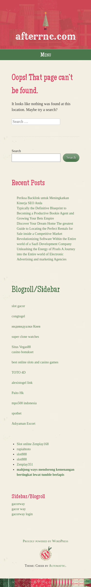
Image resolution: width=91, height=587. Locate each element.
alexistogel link (22, 383)
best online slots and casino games (35, 362)
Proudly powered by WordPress (45, 541)
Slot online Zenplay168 (33, 444)
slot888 (22, 454)
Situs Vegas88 (21, 347)
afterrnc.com (45, 36)
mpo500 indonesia (24, 403)
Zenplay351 (25, 464)
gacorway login (22, 514)
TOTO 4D (18, 372)
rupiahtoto (24, 449)
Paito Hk (18, 393)
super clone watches (25, 337)
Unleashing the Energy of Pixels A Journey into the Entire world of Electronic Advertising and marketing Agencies (46, 254)
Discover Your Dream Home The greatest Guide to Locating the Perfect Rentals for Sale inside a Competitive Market (45, 229)
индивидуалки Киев (26, 326)
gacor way (19, 509)
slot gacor (18, 306)
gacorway (18, 504)
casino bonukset (22, 352)
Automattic (57, 566)
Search (16, 151)
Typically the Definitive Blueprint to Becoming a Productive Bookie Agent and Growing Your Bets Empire (45, 213)
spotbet (16, 413)
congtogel (18, 316)
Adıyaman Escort (23, 423)
